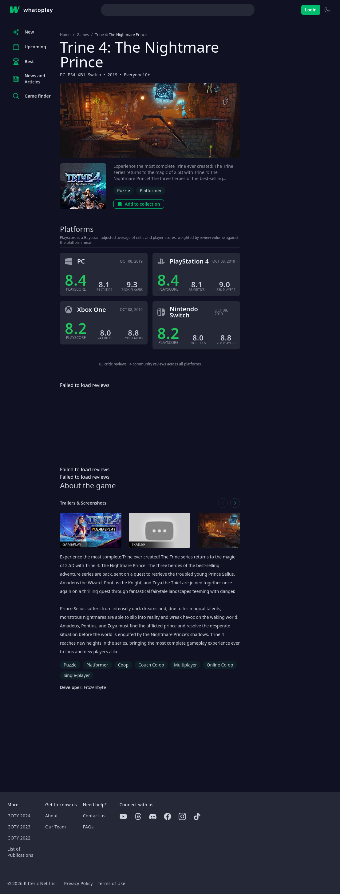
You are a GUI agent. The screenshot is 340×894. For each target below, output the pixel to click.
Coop (123, 665)
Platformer (151, 190)
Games (83, 34)
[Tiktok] (197, 816)
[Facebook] (167, 816)
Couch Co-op (151, 665)
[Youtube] (123, 816)
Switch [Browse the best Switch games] (94, 75)
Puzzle (123, 190)
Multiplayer (185, 665)
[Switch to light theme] (327, 10)
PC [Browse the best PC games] (62, 75)
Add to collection (138, 204)
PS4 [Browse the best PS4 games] (71, 75)
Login (311, 10)
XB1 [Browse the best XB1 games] (81, 75)
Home (65, 34)
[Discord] (152, 816)
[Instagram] (182, 816)
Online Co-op (220, 665)
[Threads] (138, 816)
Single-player (77, 675)
